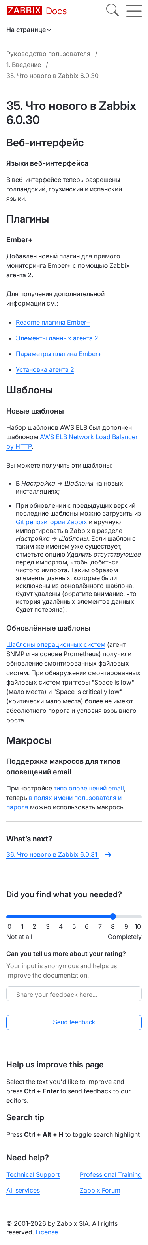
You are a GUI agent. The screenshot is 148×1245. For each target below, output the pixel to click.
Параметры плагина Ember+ (59, 354)
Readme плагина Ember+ (53, 322)
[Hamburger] (134, 11)
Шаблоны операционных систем (55, 644)
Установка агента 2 (45, 369)
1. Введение (23, 65)
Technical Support (33, 1174)
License (47, 1232)
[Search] (112, 11)
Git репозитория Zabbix (51, 522)
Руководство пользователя (48, 54)
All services (23, 1190)
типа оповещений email (89, 788)
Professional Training (111, 1174)
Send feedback (74, 1022)
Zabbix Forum (100, 1190)
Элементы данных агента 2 (57, 338)
